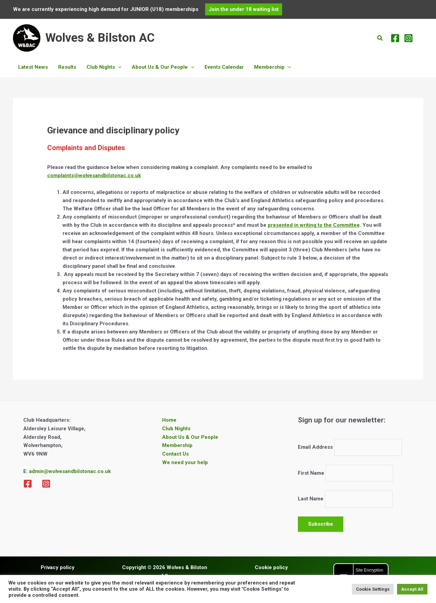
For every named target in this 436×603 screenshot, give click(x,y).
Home (169, 420)
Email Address (315, 447)
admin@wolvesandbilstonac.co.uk (69, 471)
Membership (177, 445)
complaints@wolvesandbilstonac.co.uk (94, 175)
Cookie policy (271, 567)
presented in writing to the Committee (314, 225)
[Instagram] (408, 38)
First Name (311, 473)
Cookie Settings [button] (372, 589)
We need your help (185, 462)
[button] (243, 9)
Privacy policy (58, 567)
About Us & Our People (190, 437)
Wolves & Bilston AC (100, 38)
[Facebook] (395, 38)
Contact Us (175, 454)
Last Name (310, 499)
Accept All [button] (412, 589)
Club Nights (176, 428)
